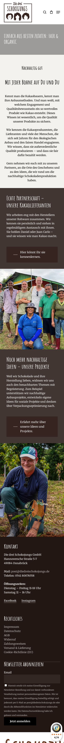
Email (8, 672)
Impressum (11, 626)
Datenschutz (12, 631)
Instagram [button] (28, 600)
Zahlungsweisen (15, 643)
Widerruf (10, 639)
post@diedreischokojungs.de (30, 571)
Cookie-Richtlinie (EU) (18, 652)
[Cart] (51, 12)
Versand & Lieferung (17, 648)
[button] (58, 12)
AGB (7, 635)
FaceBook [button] (10, 600)
